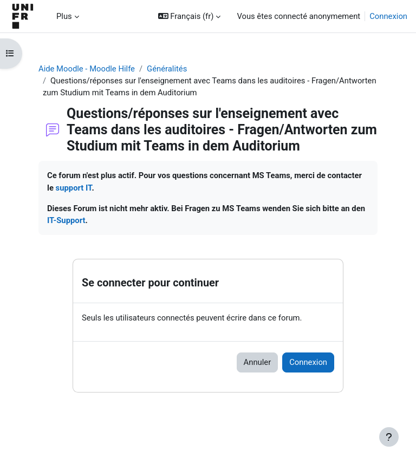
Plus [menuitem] (64, 16)
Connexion (388, 16)
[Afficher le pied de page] (389, 437)
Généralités (167, 69)
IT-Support (66, 220)
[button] (189, 16)
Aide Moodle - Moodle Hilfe (86, 69)
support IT (74, 188)
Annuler (257, 362)
